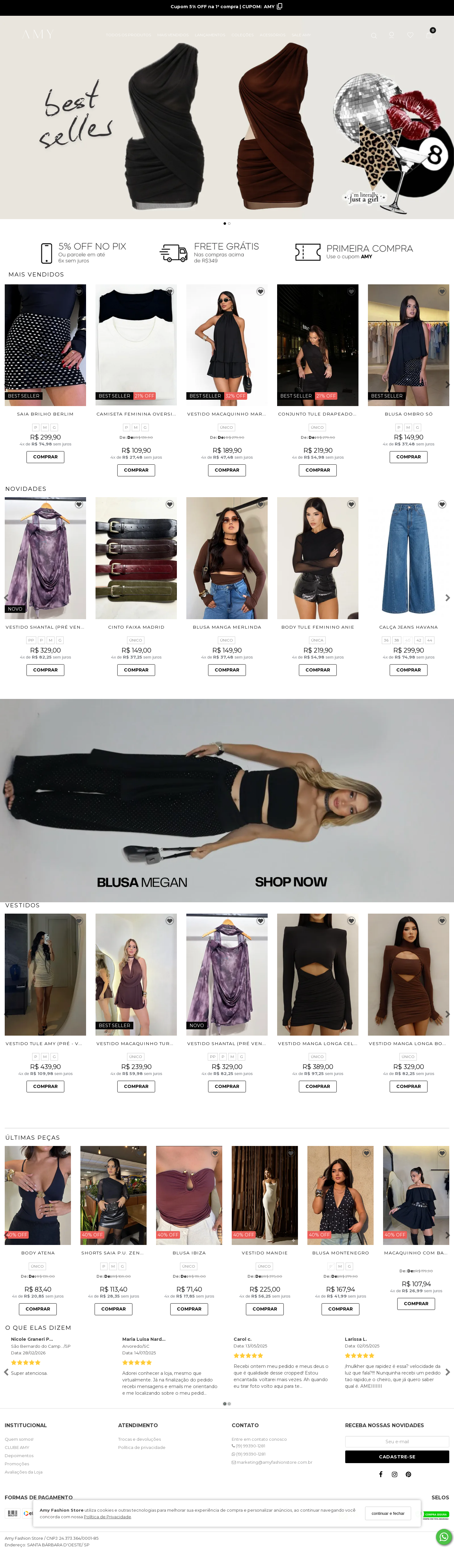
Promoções (17, 1463)
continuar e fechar (388, 1513)
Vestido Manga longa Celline (322, 1043)
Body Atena (38, 1252)
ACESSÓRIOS (272, 34)
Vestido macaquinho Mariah (229, 413)
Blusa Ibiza (189, 1252)
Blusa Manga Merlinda (227, 627)
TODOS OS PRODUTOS (128, 34)
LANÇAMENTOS (210, 34)
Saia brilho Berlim (45, 413)
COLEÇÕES (242, 34)
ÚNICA (317, 640)
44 (429, 640)
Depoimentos (19, 1455)
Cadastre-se (397, 1457)
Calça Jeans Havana (408, 627)
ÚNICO (226, 427)
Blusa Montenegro (340, 1253)
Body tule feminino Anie (317, 627)
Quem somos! (19, 1439)
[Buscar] (374, 34)
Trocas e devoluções (139, 1439)
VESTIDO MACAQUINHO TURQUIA (139, 1043)
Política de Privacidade (107, 1516)
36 (386, 640)
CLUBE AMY (17, 1447)
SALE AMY (301, 34)
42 (418, 640)
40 (407, 640)
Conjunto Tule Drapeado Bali (322, 413)
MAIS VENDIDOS (173, 34)
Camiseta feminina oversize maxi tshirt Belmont (168, 413)
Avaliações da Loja (24, 1471)
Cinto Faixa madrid (136, 627)
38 (396, 640)
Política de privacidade (142, 1447)
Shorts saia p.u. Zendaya (117, 1252)
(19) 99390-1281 (248, 1445)
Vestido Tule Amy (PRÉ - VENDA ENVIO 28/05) (68, 1043)
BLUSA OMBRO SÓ (409, 413)
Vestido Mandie (265, 1252)
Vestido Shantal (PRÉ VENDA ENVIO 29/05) (65, 627)
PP (31, 640)
